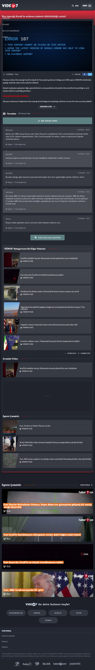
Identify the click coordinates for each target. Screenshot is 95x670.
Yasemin (75, 664)
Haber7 (59, 664)
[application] (47, 46)
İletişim (5, 647)
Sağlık (57, 613)
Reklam (5, 641)
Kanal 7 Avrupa (37, 664)
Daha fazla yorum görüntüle (48, 237)
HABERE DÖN (84, 353)
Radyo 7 (27, 664)
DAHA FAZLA (86, 485)
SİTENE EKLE (70, 353)
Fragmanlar (16, 613)
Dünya (37, 613)
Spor (79, 613)
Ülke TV (46, 664)
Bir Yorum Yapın (47, 121)
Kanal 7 (17, 664)
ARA (75, 6)
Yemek (48, 620)
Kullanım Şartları (8, 636)
